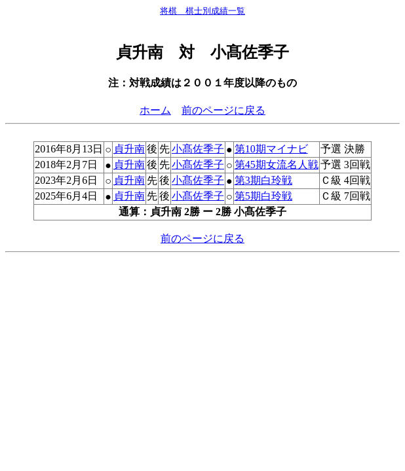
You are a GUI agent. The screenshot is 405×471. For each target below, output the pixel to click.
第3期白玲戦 (263, 180)
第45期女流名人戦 (276, 164)
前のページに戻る (223, 110)
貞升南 (129, 148)
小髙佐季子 (198, 148)
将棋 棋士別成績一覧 (202, 11)
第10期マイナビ (271, 148)
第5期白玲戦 (263, 195)
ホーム (155, 110)
